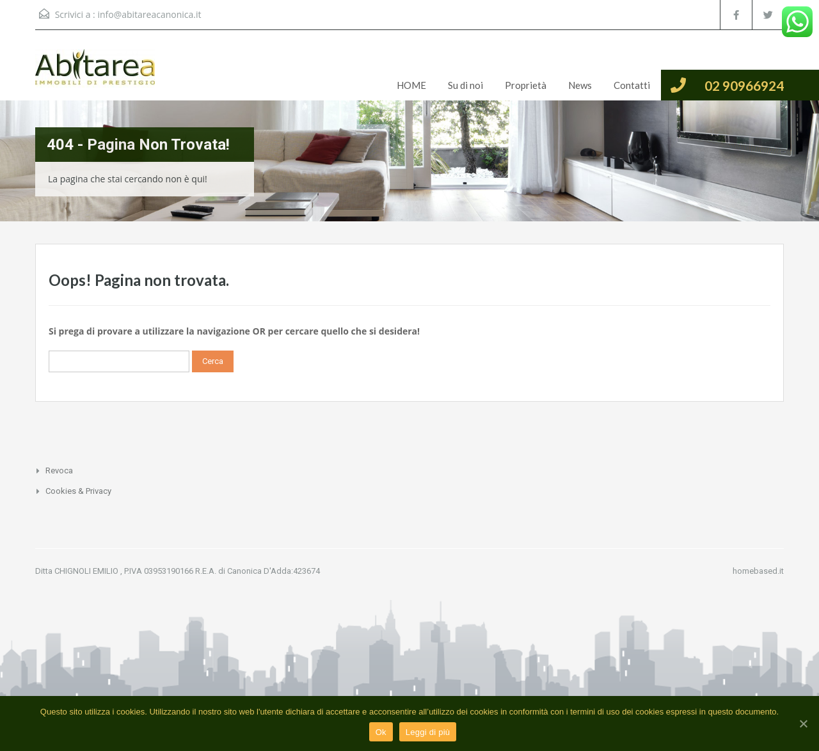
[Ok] (803, 723)
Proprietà (525, 85)
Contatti (632, 85)
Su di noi (465, 85)
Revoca (59, 470)
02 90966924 (744, 85)
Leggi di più (428, 732)
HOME (411, 85)
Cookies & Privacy (78, 491)
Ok (381, 732)
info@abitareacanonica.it (149, 14)
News (580, 85)
